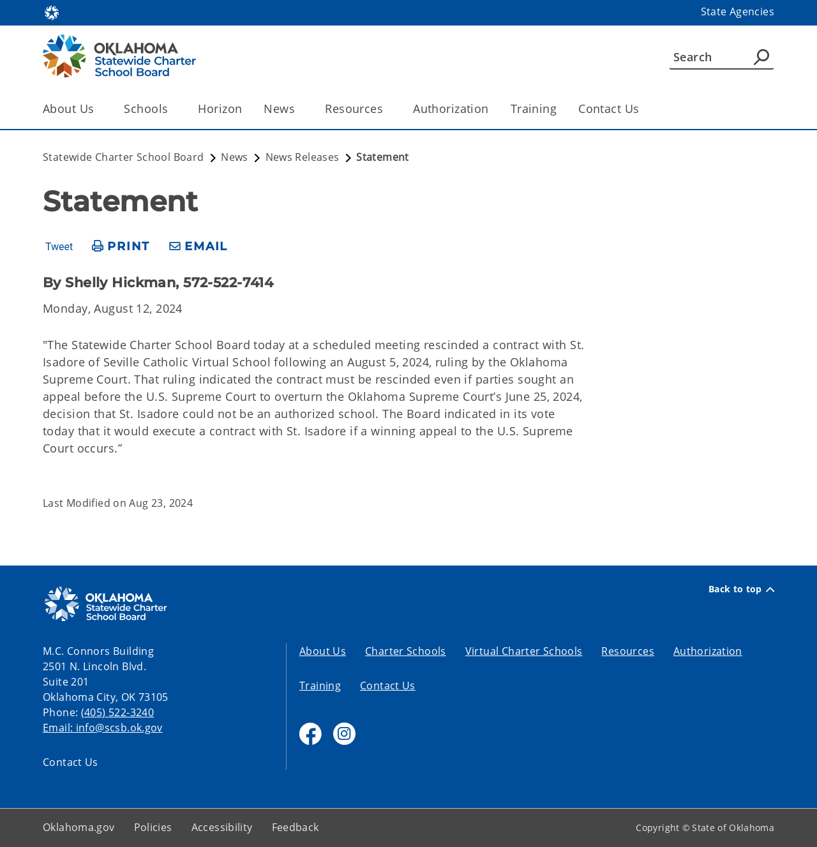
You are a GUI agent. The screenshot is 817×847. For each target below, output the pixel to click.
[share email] (198, 247)
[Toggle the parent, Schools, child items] (172, 109)
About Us (322, 651)
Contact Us (608, 108)
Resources (627, 651)
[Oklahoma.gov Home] (52, 12)
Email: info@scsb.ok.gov (103, 728)
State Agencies (737, 11)
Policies (153, 827)
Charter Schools (405, 651)
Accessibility (222, 827)
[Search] (721, 57)
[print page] (121, 247)
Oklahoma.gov (79, 827)
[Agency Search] (761, 57)
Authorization (451, 108)
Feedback (295, 827)
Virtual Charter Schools (524, 651)
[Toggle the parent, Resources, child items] (387, 109)
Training (534, 108)
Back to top (741, 589)
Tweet (59, 247)
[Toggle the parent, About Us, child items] (98, 109)
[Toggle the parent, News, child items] (299, 109)
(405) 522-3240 (117, 712)
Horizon (220, 108)
